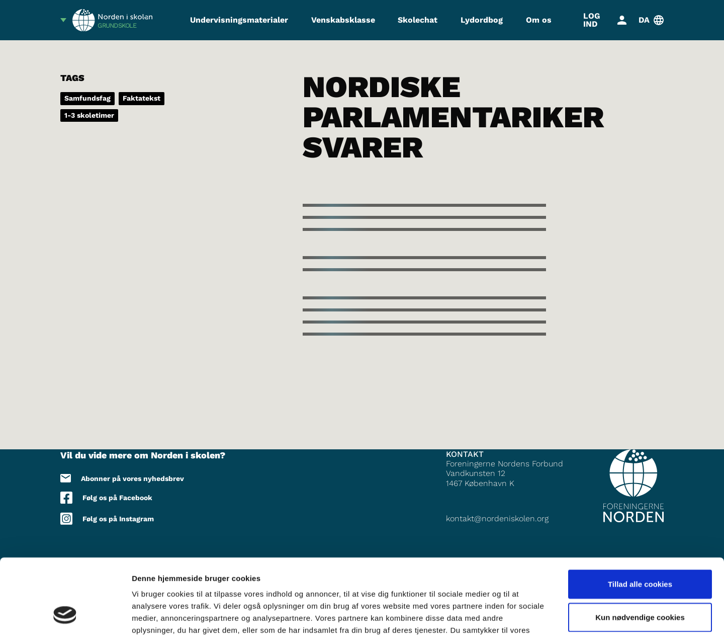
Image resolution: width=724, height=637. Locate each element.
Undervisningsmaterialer (239, 20)
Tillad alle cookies (640, 518)
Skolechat (417, 20)
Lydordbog (482, 20)
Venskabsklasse (343, 20)
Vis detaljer (522, 617)
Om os (539, 20)
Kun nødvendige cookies (640, 551)
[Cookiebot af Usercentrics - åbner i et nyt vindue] (65, 617)
